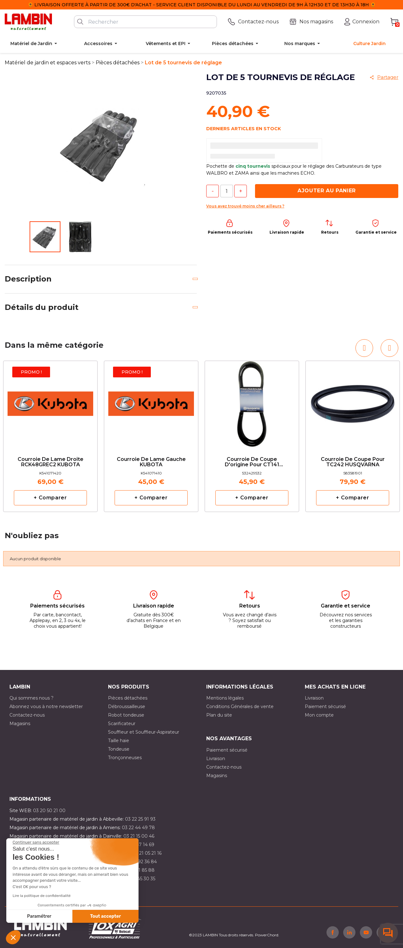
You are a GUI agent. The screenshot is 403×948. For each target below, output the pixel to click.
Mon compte (319, 715)
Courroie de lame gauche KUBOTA (151, 462)
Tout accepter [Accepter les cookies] (105, 916)
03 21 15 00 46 (138, 836)
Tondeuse (118, 749)
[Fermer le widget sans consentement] (35, 842)
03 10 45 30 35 (139, 878)
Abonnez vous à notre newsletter (46, 706)
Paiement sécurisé (325, 706)
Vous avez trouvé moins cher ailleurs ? (245, 206)
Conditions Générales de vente (240, 706)
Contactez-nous (27, 715)
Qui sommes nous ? (31, 698)
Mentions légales (225, 698)
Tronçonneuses (125, 757)
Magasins (19, 723)
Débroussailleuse (126, 706)
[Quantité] (226, 191)
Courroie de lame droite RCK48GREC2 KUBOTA (50, 462)
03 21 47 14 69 (139, 844)
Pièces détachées (127, 698)
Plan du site (219, 715)
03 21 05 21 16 (147, 853)
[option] (50, 436)
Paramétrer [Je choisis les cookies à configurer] (39, 916)
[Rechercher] (145, 21)
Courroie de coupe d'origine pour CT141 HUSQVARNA (252, 462)
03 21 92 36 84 (141, 861)
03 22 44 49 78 (138, 827)
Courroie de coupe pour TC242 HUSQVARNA (353, 462)
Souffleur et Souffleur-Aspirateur (143, 732)
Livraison (314, 698)
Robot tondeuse (126, 715)
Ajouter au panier (327, 191)
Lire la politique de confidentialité (42, 895)
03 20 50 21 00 (49, 810)
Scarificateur (121, 723)
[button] (13, 937)
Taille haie (118, 740)
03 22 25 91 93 (140, 819)
